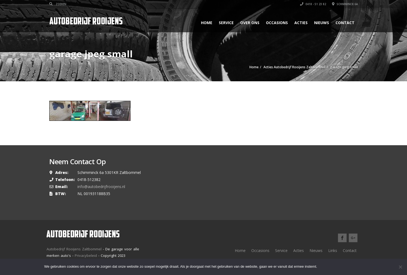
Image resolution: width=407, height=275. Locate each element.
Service (226, 22)
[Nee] (400, 267)
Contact (345, 22)
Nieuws (321, 22)
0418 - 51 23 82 (313, 4)
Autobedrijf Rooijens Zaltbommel (74, 249)
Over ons (249, 22)
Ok (326, 266)
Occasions (277, 22)
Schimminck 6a (345, 4)
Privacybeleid (86, 255)
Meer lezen (348, 266)
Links (332, 250)
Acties (301, 22)
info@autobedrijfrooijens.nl (101, 186)
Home (206, 22)
